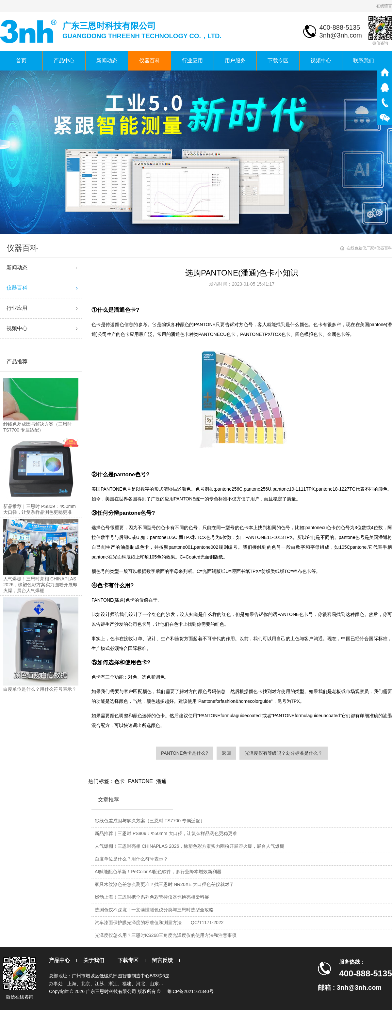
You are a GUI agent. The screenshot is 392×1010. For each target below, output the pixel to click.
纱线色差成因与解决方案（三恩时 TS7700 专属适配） (150, 820)
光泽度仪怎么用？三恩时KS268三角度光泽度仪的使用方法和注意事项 (166, 935)
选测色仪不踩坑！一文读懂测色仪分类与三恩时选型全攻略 (154, 909)
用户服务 (235, 60)
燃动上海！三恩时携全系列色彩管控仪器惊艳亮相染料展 (152, 897)
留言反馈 (162, 960)
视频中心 (320, 60)
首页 (21, 60)
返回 (226, 753)
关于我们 (93, 960)
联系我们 (363, 60)
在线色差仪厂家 (360, 248)
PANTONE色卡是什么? (184, 753)
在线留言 (384, 6)
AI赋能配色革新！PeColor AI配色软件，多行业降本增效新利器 (158, 871)
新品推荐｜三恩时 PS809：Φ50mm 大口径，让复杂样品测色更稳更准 (166, 833)
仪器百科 (149, 60)
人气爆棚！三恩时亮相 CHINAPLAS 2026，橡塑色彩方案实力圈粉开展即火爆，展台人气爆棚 (189, 846)
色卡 (119, 781)
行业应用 (192, 60)
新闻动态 (106, 60)
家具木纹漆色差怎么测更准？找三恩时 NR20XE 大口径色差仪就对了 (164, 884)
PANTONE (140, 781)
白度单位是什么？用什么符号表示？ (131, 858)
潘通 (161, 781)
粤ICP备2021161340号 (190, 991)
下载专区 (278, 60)
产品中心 (64, 60)
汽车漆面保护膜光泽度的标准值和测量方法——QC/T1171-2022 (159, 922)
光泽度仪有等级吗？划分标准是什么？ (283, 753)
